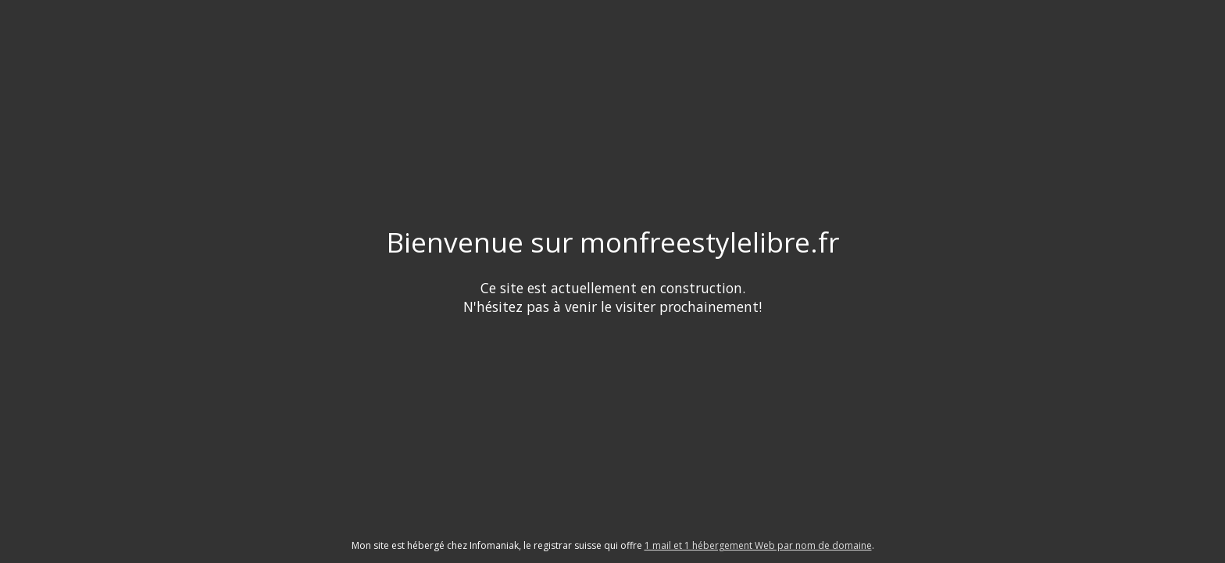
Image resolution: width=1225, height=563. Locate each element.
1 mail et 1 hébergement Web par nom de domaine (758, 545)
